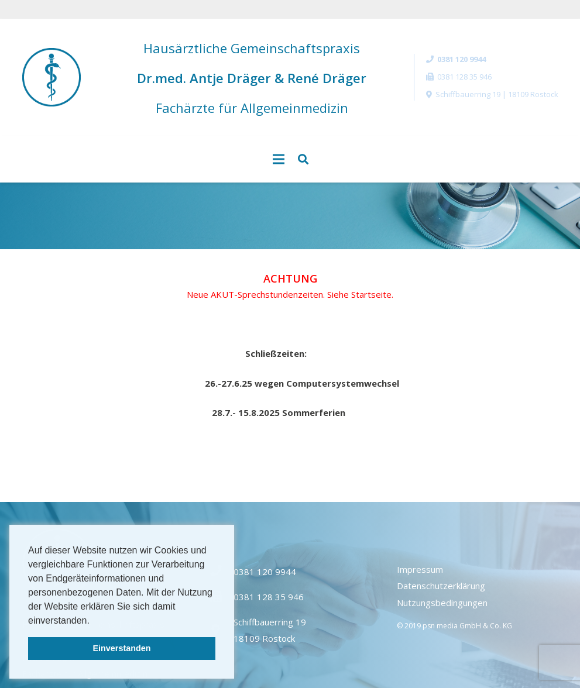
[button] (93, 621)
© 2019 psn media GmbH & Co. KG (454, 626)
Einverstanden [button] (121, 648)
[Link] (51, 77)
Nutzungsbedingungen (442, 602)
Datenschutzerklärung (441, 585)
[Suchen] (303, 159)
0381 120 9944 (265, 571)
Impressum (420, 569)
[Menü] (278, 159)
